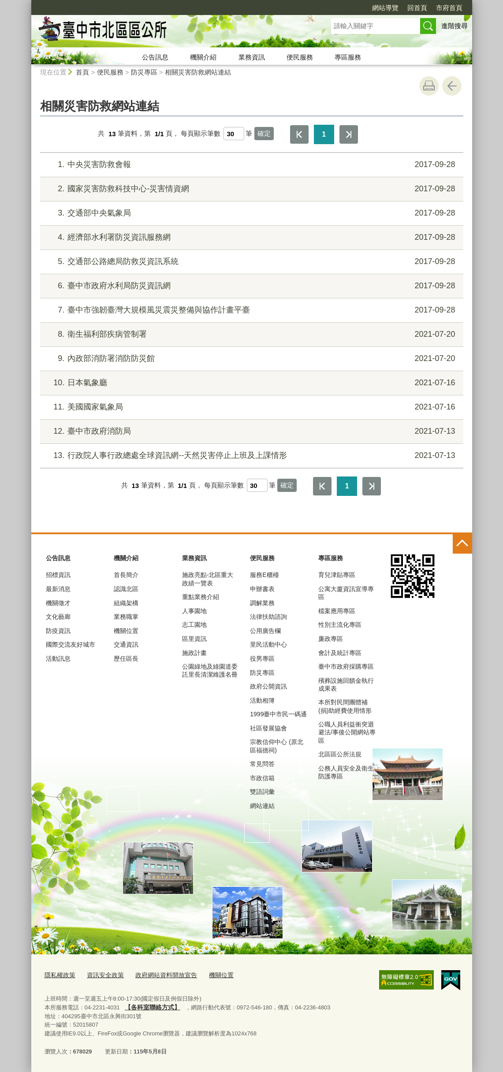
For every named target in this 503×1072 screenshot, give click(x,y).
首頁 (82, 72)
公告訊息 (155, 57)
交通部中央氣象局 (250, 213)
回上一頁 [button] (452, 86)
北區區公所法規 (339, 754)
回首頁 (417, 7)
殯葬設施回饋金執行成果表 (346, 684)
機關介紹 (203, 57)
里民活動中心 (268, 644)
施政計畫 (194, 652)
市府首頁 (449, 7)
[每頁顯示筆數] (234, 133)
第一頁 (299, 134)
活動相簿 (262, 700)
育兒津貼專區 (336, 574)
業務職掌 (126, 616)
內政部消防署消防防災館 (250, 358)
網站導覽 (385, 7)
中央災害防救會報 (250, 164)
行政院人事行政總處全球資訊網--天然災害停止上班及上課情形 (250, 455)
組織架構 (126, 603)
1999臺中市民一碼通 (278, 714)
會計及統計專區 (339, 652)
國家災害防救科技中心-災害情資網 (250, 188)
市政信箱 (262, 778)
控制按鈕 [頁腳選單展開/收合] (462, 544)
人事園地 (194, 610)
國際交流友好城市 (70, 644)
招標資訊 (58, 574)
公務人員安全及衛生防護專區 (346, 772)
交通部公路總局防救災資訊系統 (250, 261)
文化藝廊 (58, 616)
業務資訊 (251, 57)
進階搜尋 (454, 26)
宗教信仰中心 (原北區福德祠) (276, 745)
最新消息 (58, 588)
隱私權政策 (59, 974)
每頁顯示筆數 (200, 134)
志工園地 (194, 624)
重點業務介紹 (200, 596)
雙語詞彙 (262, 791)
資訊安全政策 (102, 974)
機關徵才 (58, 603)
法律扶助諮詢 (268, 616)
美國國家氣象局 (250, 407)
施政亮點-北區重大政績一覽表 (208, 578)
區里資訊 (194, 638)
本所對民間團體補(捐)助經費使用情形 (345, 706)
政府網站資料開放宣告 (159, 974)
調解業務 (262, 603)
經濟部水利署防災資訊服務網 (250, 237)
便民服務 (300, 57)
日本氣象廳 (250, 382)
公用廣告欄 (265, 630)
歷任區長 (126, 658)
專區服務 (348, 57)
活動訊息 (58, 658)
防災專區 (144, 72)
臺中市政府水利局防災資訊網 (250, 285)
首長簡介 (126, 574)
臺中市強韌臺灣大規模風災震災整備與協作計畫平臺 (250, 310)
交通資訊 (126, 644)
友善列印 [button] (429, 86)
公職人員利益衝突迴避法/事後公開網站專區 (347, 732)
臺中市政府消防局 (250, 431)
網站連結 (262, 805)
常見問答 (262, 763)
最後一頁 (348, 134)
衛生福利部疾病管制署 (250, 334)
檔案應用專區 (336, 610)
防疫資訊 (58, 630)
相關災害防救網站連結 (198, 72)
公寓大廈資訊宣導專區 (346, 592)
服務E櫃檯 (264, 574)
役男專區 (262, 658)
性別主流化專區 (339, 624)
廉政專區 (330, 638)
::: (27, 3)
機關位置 (126, 630)
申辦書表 (262, 588)
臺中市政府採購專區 (346, 666)
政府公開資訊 (268, 686)
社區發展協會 (268, 728)
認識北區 (126, 588)
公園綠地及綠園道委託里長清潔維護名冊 (210, 670)
